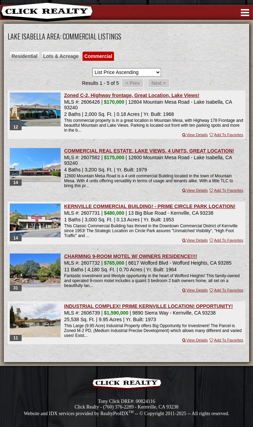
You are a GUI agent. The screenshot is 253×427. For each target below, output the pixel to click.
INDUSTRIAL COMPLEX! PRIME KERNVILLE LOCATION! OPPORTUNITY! (148, 306)
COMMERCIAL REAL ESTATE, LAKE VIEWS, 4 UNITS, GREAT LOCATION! (149, 151)
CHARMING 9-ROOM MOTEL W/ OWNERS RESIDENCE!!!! (130, 256)
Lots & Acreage (61, 56)
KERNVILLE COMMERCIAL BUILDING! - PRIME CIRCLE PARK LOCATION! (150, 206)
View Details (195, 135)
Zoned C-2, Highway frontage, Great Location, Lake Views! (131, 95)
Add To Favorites (226, 135)
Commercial (98, 56)
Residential (25, 56)
